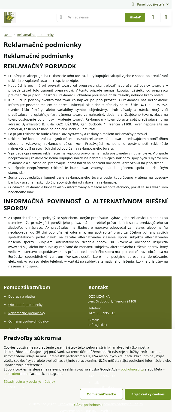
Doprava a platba (21, 296)
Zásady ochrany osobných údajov (29, 381)
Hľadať (135, 17)
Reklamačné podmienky (26, 313)
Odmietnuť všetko (101, 394)
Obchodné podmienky (25, 304)
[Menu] (166, 17)
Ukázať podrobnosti (87, 405)
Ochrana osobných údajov (28, 321)
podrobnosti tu (132, 369)
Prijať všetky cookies (148, 394)
